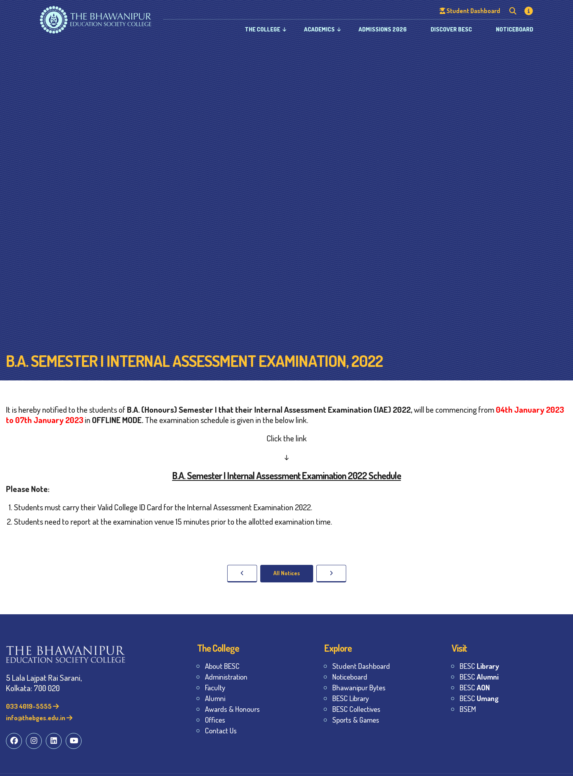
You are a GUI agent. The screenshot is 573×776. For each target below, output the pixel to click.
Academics (319, 29)
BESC (479, 665)
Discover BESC (451, 29)
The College (262, 29)
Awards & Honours (232, 708)
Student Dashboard (361, 665)
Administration (226, 676)
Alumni (215, 698)
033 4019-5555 (32, 706)
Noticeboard (514, 29)
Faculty (215, 687)
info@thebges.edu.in (39, 717)
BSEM (468, 708)
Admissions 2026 (383, 29)
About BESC (222, 665)
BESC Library (350, 698)
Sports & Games (355, 719)
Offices (215, 719)
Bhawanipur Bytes (359, 687)
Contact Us (221, 730)
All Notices (286, 573)
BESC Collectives (356, 708)
